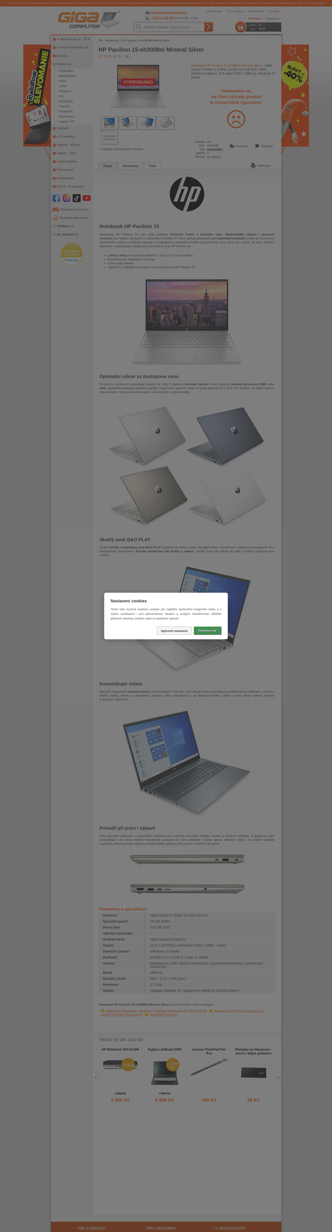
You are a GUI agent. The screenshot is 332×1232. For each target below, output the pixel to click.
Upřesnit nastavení (174, 631)
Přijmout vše (207, 630)
